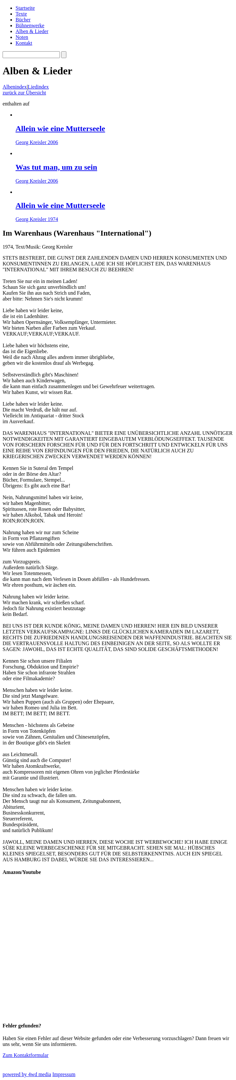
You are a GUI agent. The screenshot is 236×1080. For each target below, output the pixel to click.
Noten (22, 37)
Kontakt (24, 43)
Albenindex (15, 87)
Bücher (23, 19)
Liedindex (38, 87)
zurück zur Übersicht (24, 92)
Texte (21, 14)
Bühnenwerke (30, 25)
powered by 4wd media (27, 1074)
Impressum (63, 1074)
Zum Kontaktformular (26, 1055)
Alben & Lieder (32, 31)
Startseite (25, 8)
